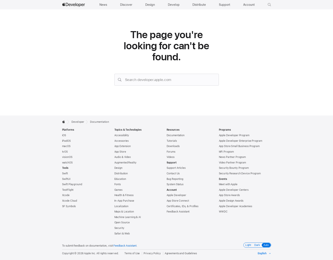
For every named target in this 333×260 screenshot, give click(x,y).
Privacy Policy (152, 253)
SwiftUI (66, 179)
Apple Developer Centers (234, 189)
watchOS (67, 162)
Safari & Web (122, 233)
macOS (66, 146)
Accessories (121, 140)
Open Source (122, 222)
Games (118, 189)
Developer (77, 121)
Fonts (117, 184)
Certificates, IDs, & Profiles (183, 206)
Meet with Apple (228, 184)
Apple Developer (176, 195)
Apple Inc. (90, 253)
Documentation (99, 121)
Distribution (121, 173)
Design (118, 167)
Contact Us (173, 173)
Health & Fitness (124, 195)
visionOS (67, 157)
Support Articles (176, 167)
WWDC (223, 211)
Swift (65, 173)
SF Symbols (69, 206)
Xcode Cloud (69, 200)
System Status (175, 184)
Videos (170, 157)
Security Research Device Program (240, 173)
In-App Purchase (124, 200)
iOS (64, 135)
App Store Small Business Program (239, 146)
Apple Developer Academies (235, 206)
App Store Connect (178, 200)
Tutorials (172, 140)
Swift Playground (72, 184)
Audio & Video (122, 157)
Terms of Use (132, 253)
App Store (120, 151)
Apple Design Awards (231, 200)
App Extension (122, 146)
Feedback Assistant (178, 211)
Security (119, 228)
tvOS (65, 151)
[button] (269, 4)
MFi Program (226, 151)
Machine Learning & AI (127, 217)
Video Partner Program (232, 162)
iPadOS (66, 140)
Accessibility (121, 135)
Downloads (173, 146)
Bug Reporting (175, 179)
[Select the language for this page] (264, 253)
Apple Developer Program (234, 135)
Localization (121, 206)
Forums (171, 151)
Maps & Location (124, 211)
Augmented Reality (125, 162)
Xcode (66, 195)
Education (120, 179)
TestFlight (68, 189)
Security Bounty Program (234, 167)
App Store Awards (229, 195)
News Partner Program (232, 157)
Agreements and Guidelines (181, 253)
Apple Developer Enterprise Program (240, 140)
